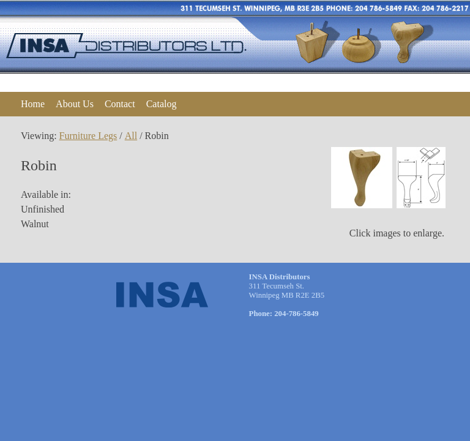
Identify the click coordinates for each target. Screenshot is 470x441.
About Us (75, 104)
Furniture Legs (88, 135)
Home (33, 104)
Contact (120, 104)
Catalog (161, 104)
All (131, 135)
